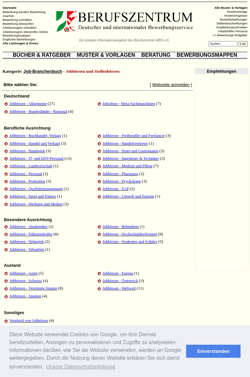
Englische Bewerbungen (19, 39)
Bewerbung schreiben (17, 20)
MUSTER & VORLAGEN (106, 55)
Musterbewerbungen (233, 19)
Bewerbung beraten (16, 12)
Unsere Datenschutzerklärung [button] (80, 366)
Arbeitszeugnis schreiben (20, 27)
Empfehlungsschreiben (231, 27)
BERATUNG (155, 55)
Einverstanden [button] (213, 351)
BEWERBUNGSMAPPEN (207, 55)
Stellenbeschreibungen (231, 23)
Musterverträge (237, 11)
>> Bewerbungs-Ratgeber (230, 35)
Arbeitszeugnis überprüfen (20, 31)
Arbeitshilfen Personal (232, 31)
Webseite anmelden (171, 84)
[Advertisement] (222, 172)
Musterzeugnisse (235, 15)
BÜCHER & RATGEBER (41, 55)
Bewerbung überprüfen (18, 23)
